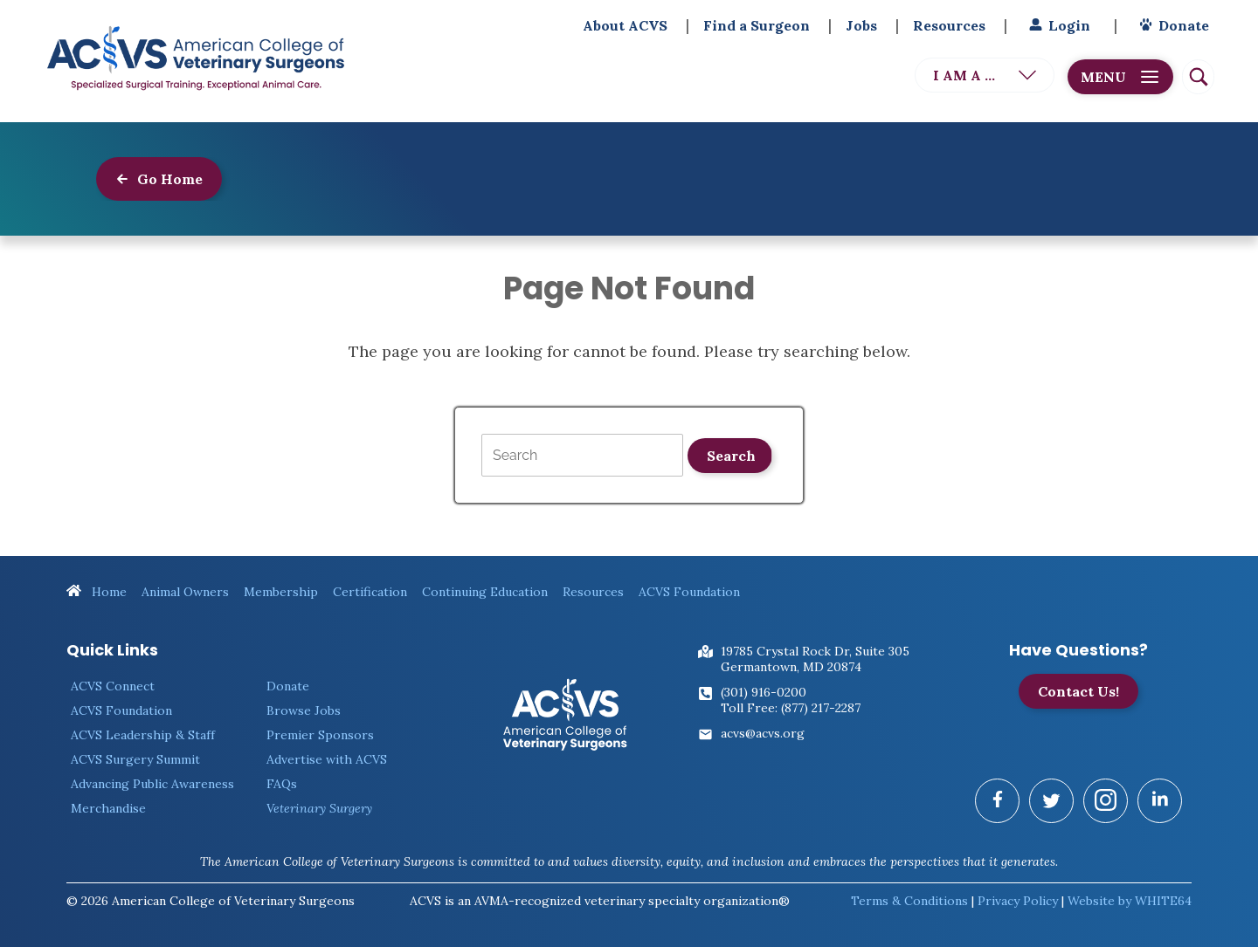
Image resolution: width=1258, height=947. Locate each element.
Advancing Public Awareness (152, 784)
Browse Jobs (303, 710)
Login (1057, 25)
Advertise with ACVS (326, 759)
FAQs (281, 784)
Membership (281, 592)
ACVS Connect (113, 686)
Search (731, 455)
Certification (370, 592)
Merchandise (108, 808)
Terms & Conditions (909, 901)
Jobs (861, 25)
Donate (1172, 25)
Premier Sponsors (320, 735)
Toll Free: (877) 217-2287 (791, 708)
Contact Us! (1078, 691)
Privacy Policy (1018, 901)
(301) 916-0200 (763, 692)
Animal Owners (185, 592)
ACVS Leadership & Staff (143, 735)
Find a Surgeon (756, 25)
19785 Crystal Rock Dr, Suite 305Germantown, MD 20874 (815, 659)
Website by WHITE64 (1130, 901)
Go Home (159, 179)
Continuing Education (485, 592)
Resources (949, 25)
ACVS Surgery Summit (135, 759)
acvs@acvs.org (763, 733)
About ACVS (625, 25)
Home (96, 592)
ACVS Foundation (689, 592)
